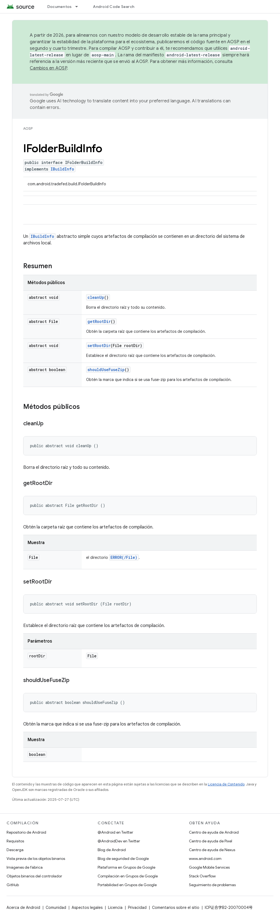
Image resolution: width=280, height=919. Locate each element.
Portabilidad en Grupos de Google (127, 884)
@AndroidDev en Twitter (119, 841)
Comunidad (56, 907)
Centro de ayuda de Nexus (212, 849)
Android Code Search (113, 6)
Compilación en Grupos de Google (128, 876)
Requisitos (15, 841)
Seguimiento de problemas (212, 884)
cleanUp (96, 297)
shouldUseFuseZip (106, 369)
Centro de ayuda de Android (214, 832)
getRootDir (99, 321)
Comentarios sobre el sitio (175, 907)
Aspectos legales (87, 907)
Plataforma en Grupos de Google (126, 867)
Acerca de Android (23, 907)
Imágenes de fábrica (25, 867)
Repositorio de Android (26, 832)
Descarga (15, 849)
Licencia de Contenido (226, 784)
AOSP (28, 128)
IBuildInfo (62, 169)
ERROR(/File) (123, 557)
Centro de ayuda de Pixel (210, 841)
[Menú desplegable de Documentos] (79, 6)
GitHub (13, 884)
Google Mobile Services (209, 867)
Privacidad (137, 907)
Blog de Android (112, 849)
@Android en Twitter (115, 832)
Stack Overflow (202, 876)
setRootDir (99, 345)
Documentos (59, 6)
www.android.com (205, 858)
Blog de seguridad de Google (123, 858)
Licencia (115, 907)
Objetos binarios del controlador (34, 876)
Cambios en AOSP (48, 68)
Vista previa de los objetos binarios (36, 858)
